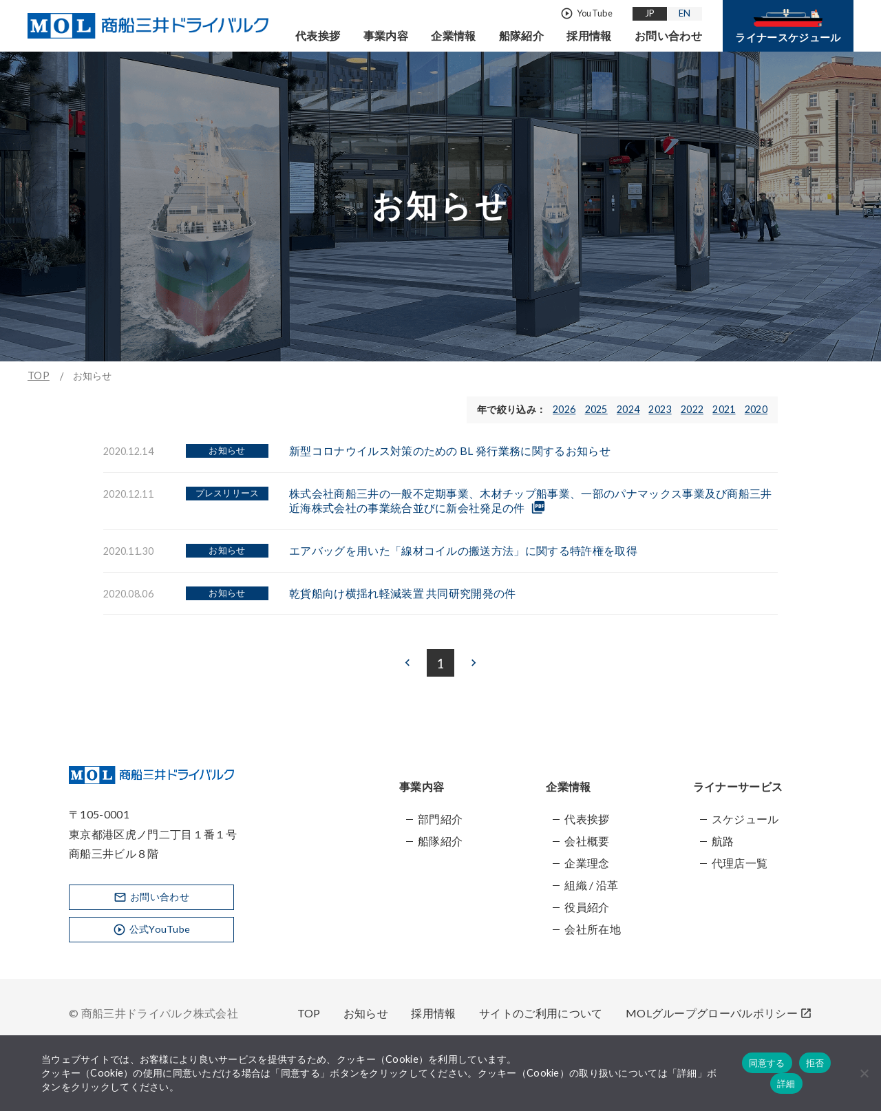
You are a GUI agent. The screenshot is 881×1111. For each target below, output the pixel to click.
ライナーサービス (738, 786)
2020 (756, 409)
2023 (659, 409)
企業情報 (453, 35)
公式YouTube (152, 929)
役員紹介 (586, 906)
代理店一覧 (740, 862)
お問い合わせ (668, 35)
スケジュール (745, 818)
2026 (564, 409)
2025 (596, 409)
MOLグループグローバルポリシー (719, 1012)
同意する (767, 1063)
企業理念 (586, 862)
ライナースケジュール (787, 26)
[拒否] (864, 1073)
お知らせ (365, 1012)
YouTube (586, 14)
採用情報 (588, 35)
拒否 (815, 1063)
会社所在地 (592, 928)
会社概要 (586, 840)
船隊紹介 (521, 35)
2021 (723, 409)
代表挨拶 (317, 35)
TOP (39, 375)
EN (685, 13)
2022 (692, 409)
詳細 (786, 1084)
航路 (723, 840)
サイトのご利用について (541, 1012)
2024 (628, 409)
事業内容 (385, 35)
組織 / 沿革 (591, 884)
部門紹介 (440, 818)
